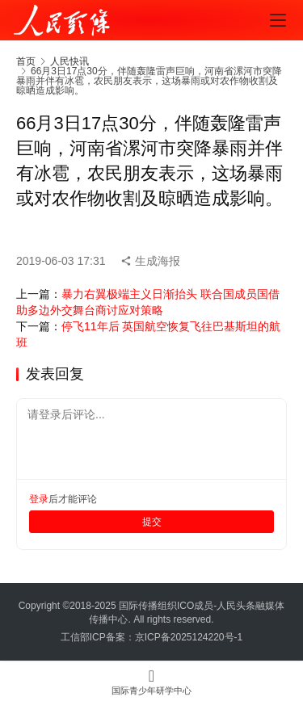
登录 (38, 499)
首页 (26, 61)
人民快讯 (69, 61)
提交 (152, 521)
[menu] (278, 20)
